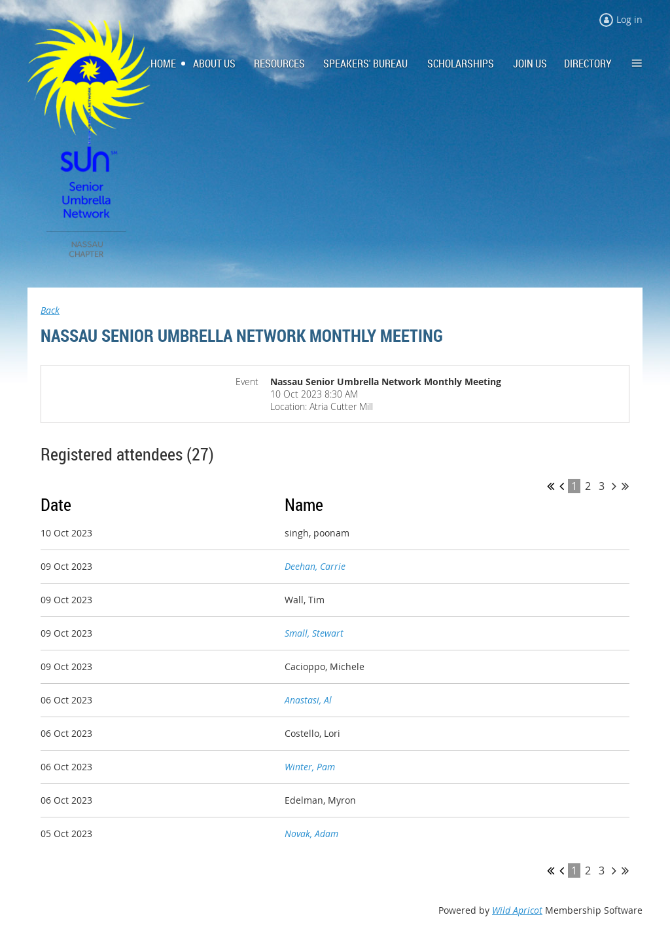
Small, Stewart (314, 633)
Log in (629, 19)
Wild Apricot (517, 910)
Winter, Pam (310, 766)
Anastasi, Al (308, 700)
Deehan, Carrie (315, 566)
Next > (614, 486)
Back (50, 310)
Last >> (625, 486)
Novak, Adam (311, 833)
